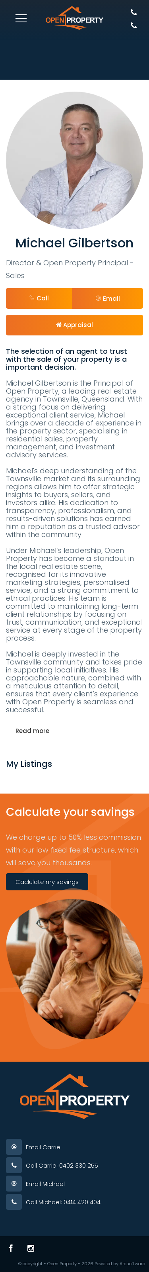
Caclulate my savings (47, 882)
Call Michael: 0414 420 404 (63, 1202)
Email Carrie (43, 1147)
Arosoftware (132, 1263)
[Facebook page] (11, 1248)
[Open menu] (21, 18)
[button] (107, 298)
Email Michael (45, 1184)
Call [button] (39, 298)
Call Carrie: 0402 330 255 (62, 1165)
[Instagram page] (31, 1248)
